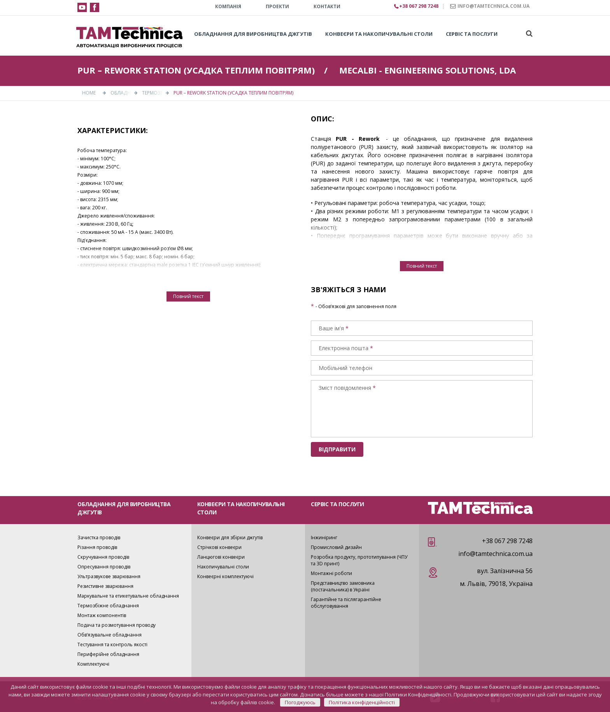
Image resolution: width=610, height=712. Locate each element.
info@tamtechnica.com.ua (495, 553)
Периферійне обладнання (108, 654)
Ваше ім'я (331, 328)
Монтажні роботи (331, 573)
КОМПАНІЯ (228, 6)
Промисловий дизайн (336, 547)
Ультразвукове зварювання (108, 576)
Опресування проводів (103, 566)
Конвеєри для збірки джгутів (230, 537)
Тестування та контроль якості (112, 644)
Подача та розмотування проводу (116, 625)
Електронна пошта (343, 348)
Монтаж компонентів (101, 615)
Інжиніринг (324, 537)
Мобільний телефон (345, 368)
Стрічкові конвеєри (219, 547)
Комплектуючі (93, 664)
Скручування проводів (103, 557)
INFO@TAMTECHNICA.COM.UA (493, 6)
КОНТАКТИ (327, 6)
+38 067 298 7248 (507, 541)
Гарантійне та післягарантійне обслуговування (346, 602)
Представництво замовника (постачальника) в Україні (343, 586)
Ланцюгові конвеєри (221, 557)
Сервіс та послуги (472, 33)
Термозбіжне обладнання (108, 605)
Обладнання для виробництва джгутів (253, 33)
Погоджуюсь (300, 702)
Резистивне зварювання (105, 586)
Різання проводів (97, 547)
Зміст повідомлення (345, 387)
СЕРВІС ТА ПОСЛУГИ (337, 504)
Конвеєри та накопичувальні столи (379, 33)
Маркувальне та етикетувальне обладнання (128, 596)
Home (89, 92)
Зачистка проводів (98, 537)
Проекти (277, 6)
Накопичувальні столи (223, 566)
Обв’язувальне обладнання (109, 634)
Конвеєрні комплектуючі (225, 576)
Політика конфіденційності (362, 702)
